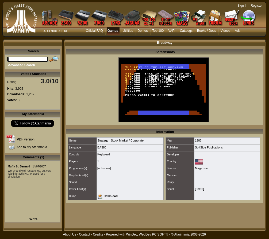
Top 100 (158, 31)
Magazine (201, 168)
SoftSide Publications (209, 147)
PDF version (25, 139)
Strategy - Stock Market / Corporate (120, 140)
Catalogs (186, 31)
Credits (98, 234)
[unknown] (104, 168)
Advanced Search (21, 65)
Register (257, 5)
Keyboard (103, 154)
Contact (84, 234)
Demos (143, 31)
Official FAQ (94, 31)
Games (112, 31)
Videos (225, 31)
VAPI (171, 31)
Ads (237, 31)
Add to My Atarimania (32, 147)
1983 (198, 140)
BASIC (101, 147)
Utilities (128, 31)
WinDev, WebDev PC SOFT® (147, 234)
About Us (69, 234)
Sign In (242, 5)
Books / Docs (206, 31)
